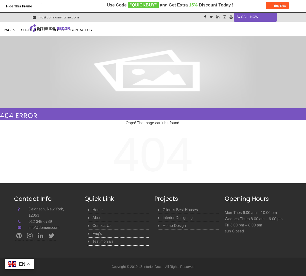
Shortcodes (159, 30)
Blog (183, 30)
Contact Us (207, 30)
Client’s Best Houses (180, 210)
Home (97, 30)
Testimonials (103, 241)
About (116, 30)
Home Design (174, 226)
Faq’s (97, 233)
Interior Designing (177, 218)
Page (134, 30)
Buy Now (277, 6)
